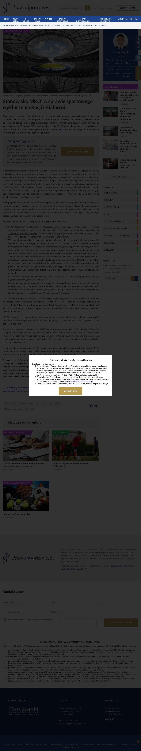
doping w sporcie (11, 25)
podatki (66, 25)
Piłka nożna (16, 20)
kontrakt (56, 25)
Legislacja (123, 19)
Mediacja (133, 19)
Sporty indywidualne (83, 20)
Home (6, 19)
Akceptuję (70, 390)
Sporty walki (37, 20)
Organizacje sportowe (105, 20)
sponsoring (76, 25)
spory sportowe (90, 25)
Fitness (48, 19)
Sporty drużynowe (62, 20)
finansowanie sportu (41, 25)
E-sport (26, 20)
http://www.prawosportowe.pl (80, 381)
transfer (102, 25)
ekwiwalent (25, 25)
